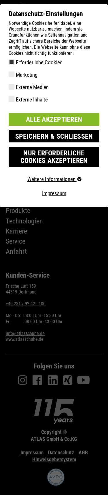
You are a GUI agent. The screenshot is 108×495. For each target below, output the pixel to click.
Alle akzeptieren (54, 119)
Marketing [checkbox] (26, 74)
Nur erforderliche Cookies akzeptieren (54, 157)
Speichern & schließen (54, 136)
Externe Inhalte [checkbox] (32, 99)
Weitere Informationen (54, 179)
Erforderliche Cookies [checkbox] (39, 62)
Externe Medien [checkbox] (32, 87)
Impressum (54, 193)
